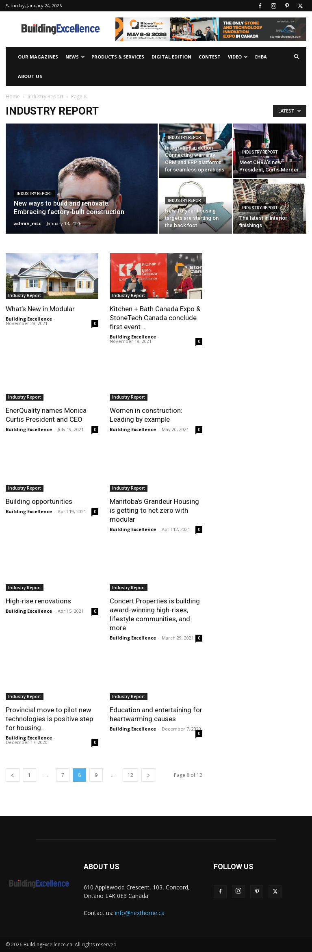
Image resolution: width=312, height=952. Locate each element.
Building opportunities (39, 501)
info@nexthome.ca (140, 913)
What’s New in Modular (40, 309)
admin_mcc (27, 223)
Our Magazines (38, 57)
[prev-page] (13, 775)
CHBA (260, 57)
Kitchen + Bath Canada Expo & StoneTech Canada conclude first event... (155, 318)
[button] (296, 57)
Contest (210, 57)
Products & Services (117, 57)
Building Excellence (29, 319)
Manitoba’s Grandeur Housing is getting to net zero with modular (154, 510)
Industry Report (45, 96)
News (75, 57)
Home (13, 96)
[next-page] (148, 775)
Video (238, 57)
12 (130, 775)
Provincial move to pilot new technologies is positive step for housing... (49, 719)
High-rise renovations (38, 601)
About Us (30, 76)
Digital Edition (171, 57)
